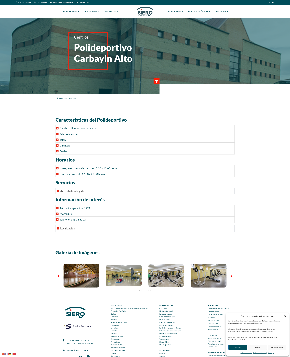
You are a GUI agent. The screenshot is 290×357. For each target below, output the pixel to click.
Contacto (221, 11)
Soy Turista (111, 11)
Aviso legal (271, 353)
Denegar (257, 347)
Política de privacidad (260, 353)
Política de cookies (246, 353)
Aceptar (237, 347)
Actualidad (175, 11)
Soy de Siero (92, 11)
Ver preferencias (277, 347)
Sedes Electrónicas (199, 11)
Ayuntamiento (71, 11)
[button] (285, 316)
